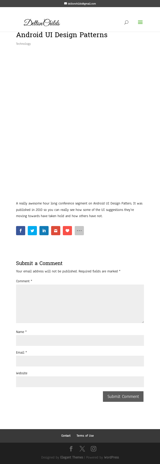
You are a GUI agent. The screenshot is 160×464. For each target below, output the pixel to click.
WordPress (111, 457)
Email (21, 352)
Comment (24, 281)
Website (21, 373)
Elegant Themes (71, 457)
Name (21, 332)
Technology (23, 44)
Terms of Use (85, 436)
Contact (65, 436)
